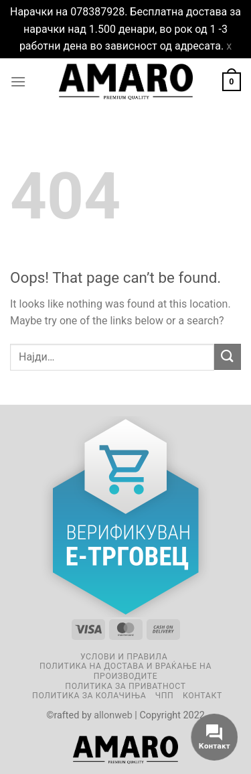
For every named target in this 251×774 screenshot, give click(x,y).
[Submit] (227, 357)
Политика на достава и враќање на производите (125, 671)
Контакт (202, 695)
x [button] (229, 46)
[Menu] (18, 81)
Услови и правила (123, 656)
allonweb (113, 715)
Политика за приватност (125, 686)
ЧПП (164, 695)
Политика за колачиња (89, 695)
